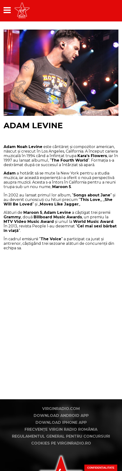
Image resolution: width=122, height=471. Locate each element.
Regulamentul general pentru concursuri (61, 436)
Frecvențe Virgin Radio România (61, 429)
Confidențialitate (100, 467)
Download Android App (61, 415)
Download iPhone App (61, 422)
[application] (106, 10)
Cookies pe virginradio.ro (61, 443)
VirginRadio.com (61, 408)
